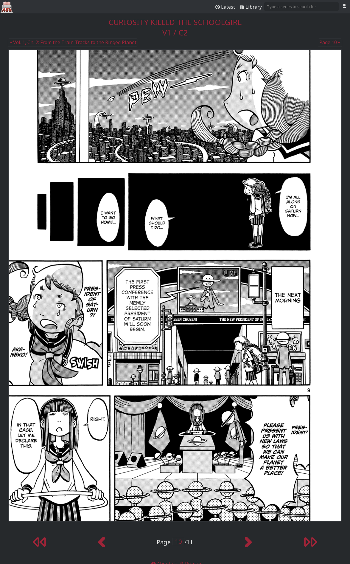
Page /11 (175, 542)
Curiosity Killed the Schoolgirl (175, 22)
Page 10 (330, 42)
